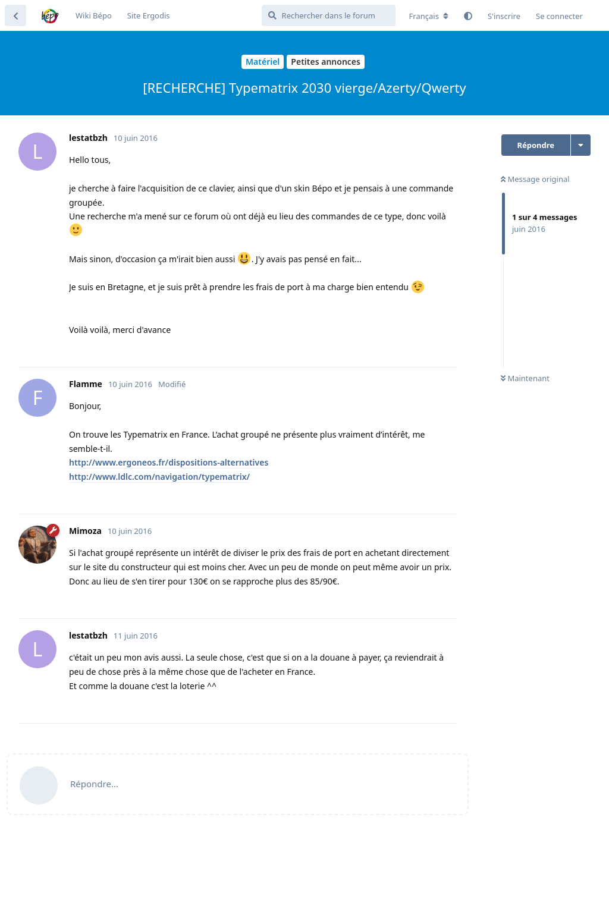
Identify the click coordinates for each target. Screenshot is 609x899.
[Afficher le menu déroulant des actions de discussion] (581, 145)
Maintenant (525, 378)
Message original (535, 179)
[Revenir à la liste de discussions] (15, 15)
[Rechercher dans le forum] (328, 15)
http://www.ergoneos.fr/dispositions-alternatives (168, 462)
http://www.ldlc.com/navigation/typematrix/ (159, 476)
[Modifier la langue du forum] (428, 16)
